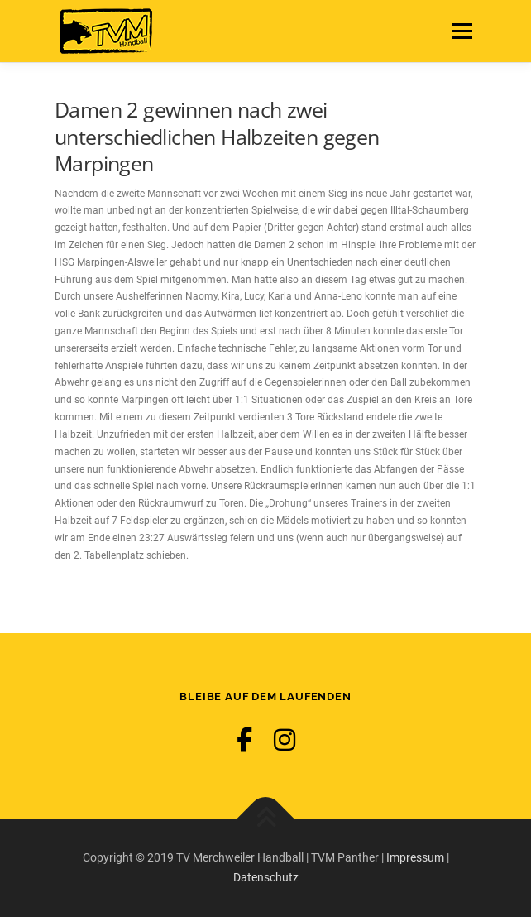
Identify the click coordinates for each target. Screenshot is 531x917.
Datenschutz (266, 877)
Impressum (415, 857)
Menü (459, 30)
